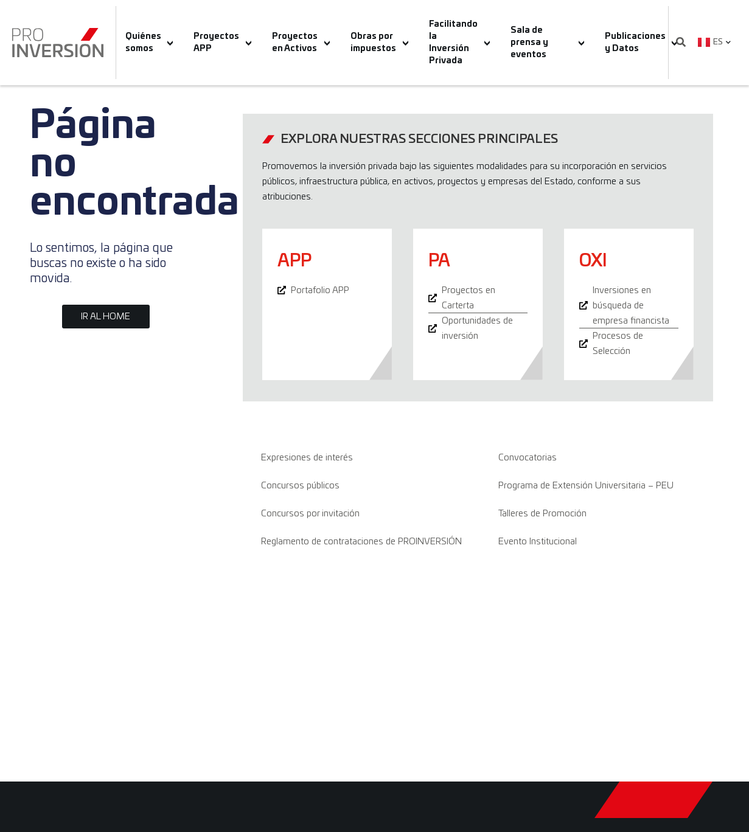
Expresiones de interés (307, 457)
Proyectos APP (222, 42)
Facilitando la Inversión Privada (459, 42)
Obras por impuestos (379, 42)
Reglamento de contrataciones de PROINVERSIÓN (361, 541)
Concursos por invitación (310, 513)
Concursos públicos (300, 485)
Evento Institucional (537, 541)
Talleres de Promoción (542, 513)
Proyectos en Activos (301, 42)
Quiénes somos (149, 42)
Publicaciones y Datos (641, 42)
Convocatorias (527, 457)
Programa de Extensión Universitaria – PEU (586, 485)
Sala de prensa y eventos (547, 42)
